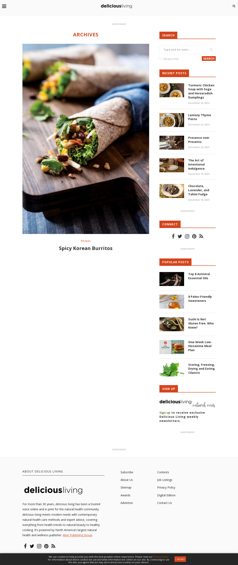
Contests (163, 472)
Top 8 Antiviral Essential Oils (199, 276)
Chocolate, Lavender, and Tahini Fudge (198, 190)
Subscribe (127, 472)
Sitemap (126, 487)
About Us (127, 480)
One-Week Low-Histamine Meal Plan (200, 346)
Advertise (127, 502)
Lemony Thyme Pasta (199, 117)
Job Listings (164, 480)
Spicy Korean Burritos (86, 248)
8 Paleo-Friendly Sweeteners (200, 298)
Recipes (86, 241)
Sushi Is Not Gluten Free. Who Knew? (201, 323)
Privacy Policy (166, 487)
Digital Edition (166, 495)
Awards (125, 495)
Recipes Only (171, 59)
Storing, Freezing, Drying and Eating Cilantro (201, 368)
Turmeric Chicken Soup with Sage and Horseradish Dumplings (201, 91)
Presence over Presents (198, 139)
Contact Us (164, 502)
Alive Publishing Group (77, 535)
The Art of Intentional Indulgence (196, 164)
